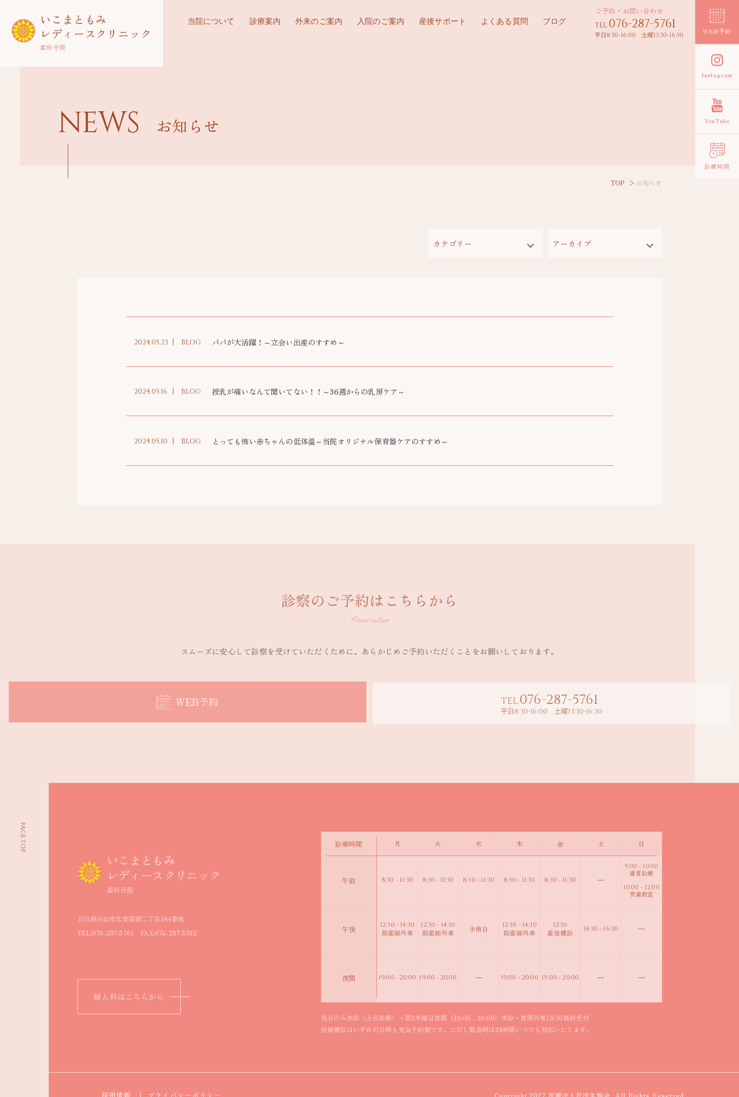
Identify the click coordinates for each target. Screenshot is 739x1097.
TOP (618, 182)
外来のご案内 (318, 22)
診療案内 (265, 22)
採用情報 (119, 1072)
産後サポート (442, 22)
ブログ (554, 22)
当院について (211, 22)
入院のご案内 (380, 22)
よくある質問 (504, 22)
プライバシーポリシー (188, 1072)
